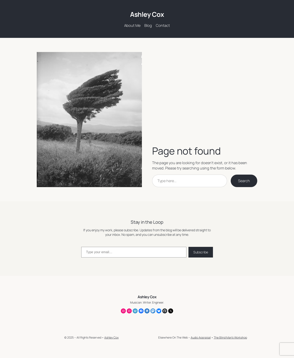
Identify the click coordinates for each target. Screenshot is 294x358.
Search (244, 180)
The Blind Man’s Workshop (230, 337)
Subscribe (200, 252)
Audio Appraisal (201, 337)
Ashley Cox (147, 14)
